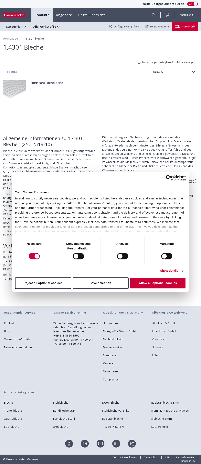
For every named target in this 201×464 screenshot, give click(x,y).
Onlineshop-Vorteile (17, 339)
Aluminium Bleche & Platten (170, 410)
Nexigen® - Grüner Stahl (119, 331)
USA (155, 355)
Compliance (111, 379)
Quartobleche (13, 418)
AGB (167, 457)
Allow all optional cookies (158, 283)
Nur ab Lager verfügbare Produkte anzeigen (166, 62)
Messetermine (112, 347)
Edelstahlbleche (112, 418)
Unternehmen (112, 323)
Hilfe (7, 331)
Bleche (8, 402)
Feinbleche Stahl (64, 418)
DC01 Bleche (110, 402)
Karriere (108, 363)
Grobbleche (60, 427)
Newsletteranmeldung (19, 347)
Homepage (10, 38)
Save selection (100, 283)
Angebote (64, 15)
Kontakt (9, 323)
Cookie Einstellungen (125, 457)
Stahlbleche (60, 402)
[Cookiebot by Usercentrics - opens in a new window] (169, 178)
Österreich (159, 339)
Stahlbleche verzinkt (115, 410)
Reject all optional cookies (43, 283)
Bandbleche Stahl (64, 410)
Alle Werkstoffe (47, 26)
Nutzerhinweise (185, 457)
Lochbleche (11, 427)
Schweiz (157, 347)
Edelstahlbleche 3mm (165, 402)
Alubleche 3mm (161, 418)
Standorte (109, 355)
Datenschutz (151, 457)
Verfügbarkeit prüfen (123, 26)
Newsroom (110, 371)
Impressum (188, 461)
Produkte (42, 15)
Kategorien (16, 26)
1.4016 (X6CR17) (113, 427)
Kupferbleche (160, 427)
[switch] (192, 4)
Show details (169, 270)
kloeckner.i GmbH (164, 331)
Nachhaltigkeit (112, 339)
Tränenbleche (13, 410)
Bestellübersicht (91, 15)
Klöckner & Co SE (164, 323)
